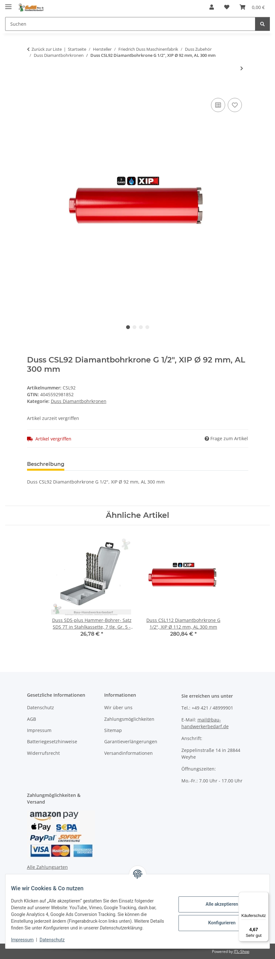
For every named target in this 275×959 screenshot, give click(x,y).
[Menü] (265, 896)
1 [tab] (128, 327)
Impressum (27, 939)
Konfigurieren (217, 919)
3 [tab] (141, 327)
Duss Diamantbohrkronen (78, 401)
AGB (31, 719)
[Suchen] (130, 24)
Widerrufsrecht (43, 753)
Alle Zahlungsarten (47, 867)
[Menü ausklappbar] (8, 4)
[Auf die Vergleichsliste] (218, 105)
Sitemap (113, 730)
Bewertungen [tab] (93, 464)
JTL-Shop (241, 951)
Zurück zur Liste (47, 49)
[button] (211, 7)
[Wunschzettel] (226, 7)
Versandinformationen (128, 753)
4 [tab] (147, 327)
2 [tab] (134, 327)
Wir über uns (118, 707)
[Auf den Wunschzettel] (235, 105)
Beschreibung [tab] (45, 464)
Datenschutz (56, 939)
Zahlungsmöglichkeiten (129, 719)
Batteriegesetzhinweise (52, 741)
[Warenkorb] (252, 7)
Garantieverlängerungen (130, 741)
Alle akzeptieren (217, 900)
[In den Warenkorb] (32, 89)
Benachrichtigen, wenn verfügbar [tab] (167, 464)
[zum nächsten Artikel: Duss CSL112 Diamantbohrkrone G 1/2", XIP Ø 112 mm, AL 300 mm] (241, 68)
